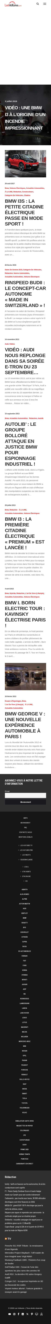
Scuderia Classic (26, 860)
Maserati (24, 1027)
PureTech (24, 1159)
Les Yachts (26, 855)
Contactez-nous (25, 832)
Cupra (24, 942)
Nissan (24, 1051)
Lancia (24, 1008)
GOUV (25, 1145)
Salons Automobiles (21, 273)
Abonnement (25, 823)
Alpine (24, 899)
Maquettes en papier (24, 1126)
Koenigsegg (24, 999)
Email (7, 791)
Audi (7, 344)
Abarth (24, 889)
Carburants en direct (24, 1164)
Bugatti (25, 923)
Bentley (24, 913)
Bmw (7, 188)
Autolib (40, 418)
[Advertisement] (25, 32)
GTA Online (26, 876)
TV (9, 1238)
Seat (24, 1084)
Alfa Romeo (24, 894)
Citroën (24, 937)
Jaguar (24, 984)
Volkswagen (24, 1108)
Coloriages (24, 1130)
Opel (24, 1056)
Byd (24, 927)
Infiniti (24, 980)
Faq (25, 828)
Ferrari (24, 956)
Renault (24, 1075)
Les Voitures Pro (26, 850)
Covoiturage (25, 1140)
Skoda (24, 1089)
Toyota (24, 1103)
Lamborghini (24, 1003)
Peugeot (24, 1065)
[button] (44, 4)
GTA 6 (26, 867)
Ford (25, 965)
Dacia (24, 946)
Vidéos (12, 344)
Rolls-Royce (25, 1079)
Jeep (24, 989)
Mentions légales (25, 837)
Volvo (24, 1113)
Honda (24, 970)
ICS (26, 881)
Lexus (24, 1018)
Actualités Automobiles (35, 188)
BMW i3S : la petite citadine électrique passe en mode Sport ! (24, 212)
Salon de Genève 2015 (13, 270)
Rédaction (17, 192)
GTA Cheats (26, 872)
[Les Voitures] (13, 3)
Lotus (24, 1022)
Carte (25, 818)
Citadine (27, 195)
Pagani (24, 1060)
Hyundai (25, 975)
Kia (25, 994)
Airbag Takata (24, 1154)
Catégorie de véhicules (14, 195)
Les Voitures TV (26, 845)
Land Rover (24, 1013)
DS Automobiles (24, 951)
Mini (24, 1046)
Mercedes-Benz (24, 1041)
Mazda (24, 1032)
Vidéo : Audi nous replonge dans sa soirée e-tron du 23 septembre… (25, 361)
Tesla (24, 1098)
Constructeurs (27, 192)
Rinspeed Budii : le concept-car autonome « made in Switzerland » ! (25, 294)
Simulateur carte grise (24, 1121)
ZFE (24, 1135)
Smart (24, 1094)
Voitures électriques (17, 188)
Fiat (24, 961)
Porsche (24, 1070)
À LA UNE (9, 192)
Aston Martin (24, 904)
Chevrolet (24, 932)
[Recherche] (36, 4)
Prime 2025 (25, 1149)
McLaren (24, 1037)
